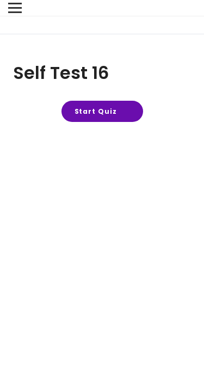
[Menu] (15, 8)
